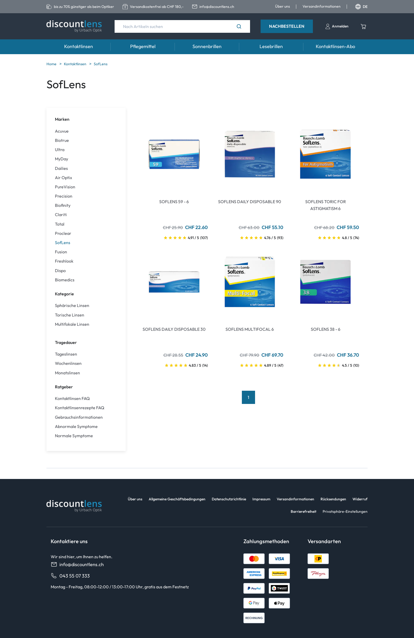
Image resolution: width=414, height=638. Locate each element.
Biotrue (62, 140)
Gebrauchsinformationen (79, 417)
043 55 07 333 (70, 575)
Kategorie (64, 293)
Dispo (60, 270)
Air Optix (63, 177)
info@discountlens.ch (77, 564)
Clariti (61, 214)
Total (59, 224)
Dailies (61, 168)
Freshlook (64, 261)
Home (51, 64)
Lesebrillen (271, 46)
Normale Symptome (74, 435)
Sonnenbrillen (207, 46)
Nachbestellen (286, 26)
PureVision (65, 186)
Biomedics (64, 279)
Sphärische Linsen (72, 305)
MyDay (61, 158)
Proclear (63, 233)
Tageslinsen (66, 354)
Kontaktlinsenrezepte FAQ (79, 407)
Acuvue (62, 131)
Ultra (59, 149)
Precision (63, 196)
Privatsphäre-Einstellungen (345, 511)
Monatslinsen (67, 372)
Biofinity (62, 205)
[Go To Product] (174, 154)
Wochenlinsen (68, 363)
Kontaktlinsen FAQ (72, 398)
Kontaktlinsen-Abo (335, 46)
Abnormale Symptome (76, 426)
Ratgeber (64, 386)
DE (361, 6)
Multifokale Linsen (72, 324)
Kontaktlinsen (78, 46)
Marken (62, 119)
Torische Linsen (69, 315)
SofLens (100, 64)
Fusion (61, 251)
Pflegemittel (143, 46)
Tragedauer (66, 342)
